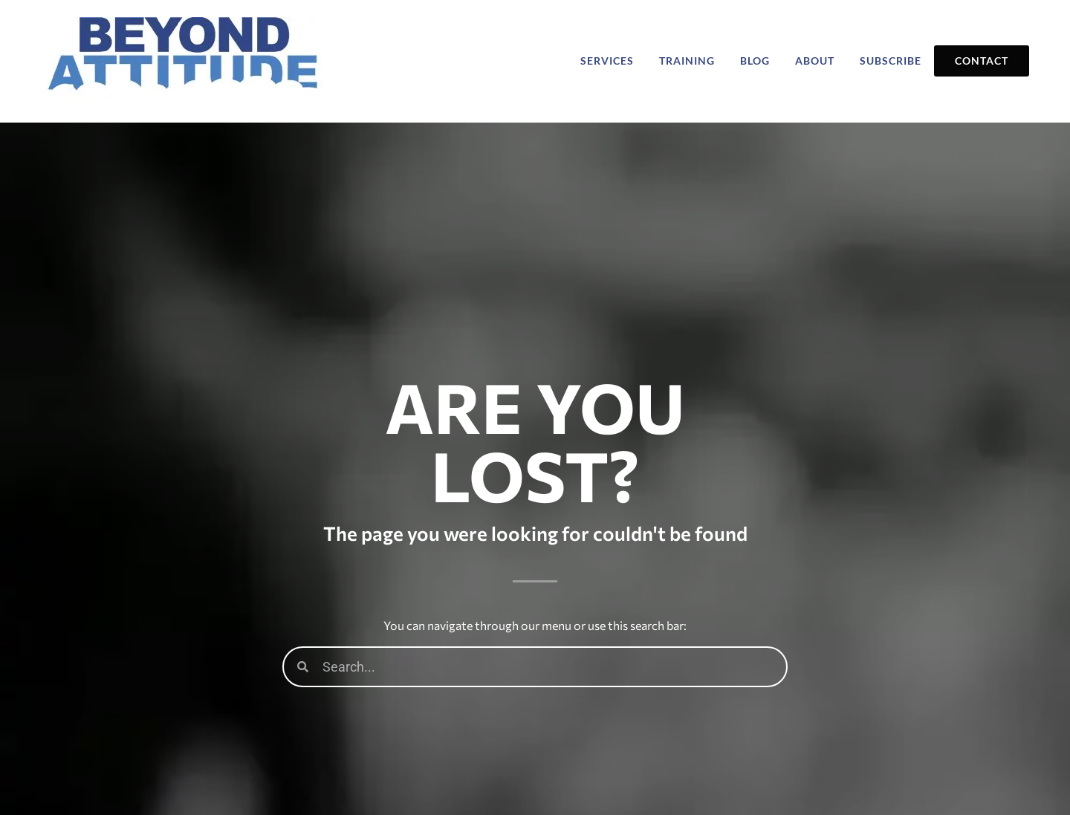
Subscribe (890, 60)
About (814, 60)
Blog (755, 60)
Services (607, 60)
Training (687, 60)
